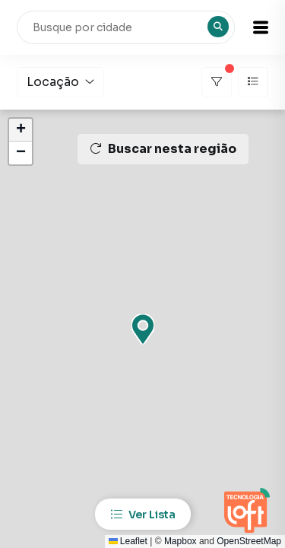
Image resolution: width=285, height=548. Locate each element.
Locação (60, 82)
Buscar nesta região (163, 149)
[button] (260, 27)
